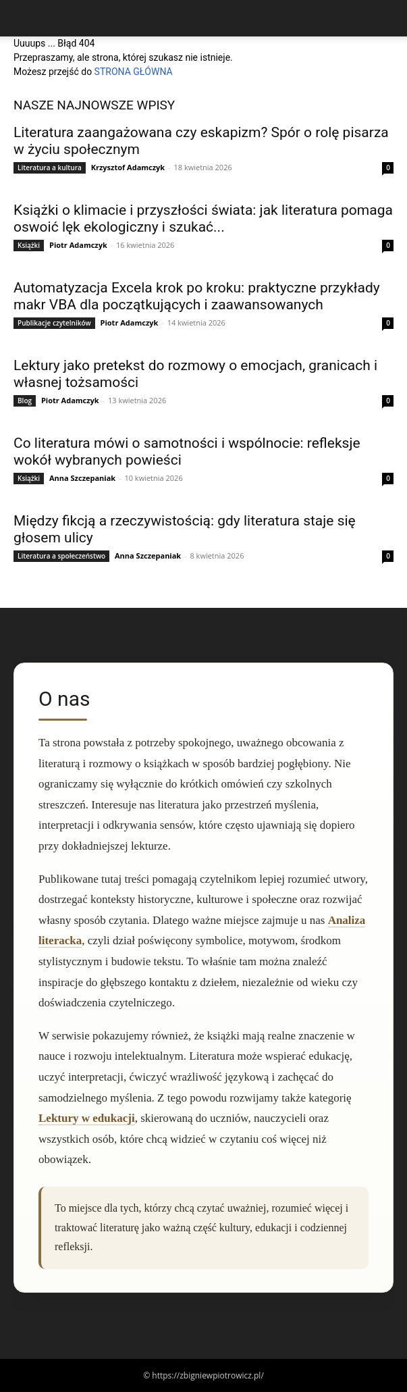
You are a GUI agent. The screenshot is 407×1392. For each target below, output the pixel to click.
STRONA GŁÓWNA (133, 71)
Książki (29, 245)
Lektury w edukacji (86, 1118)
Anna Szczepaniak (82, 478)
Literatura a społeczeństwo (61, 556)
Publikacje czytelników (54, 323)
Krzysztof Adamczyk (128, 167)
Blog (25, 400)
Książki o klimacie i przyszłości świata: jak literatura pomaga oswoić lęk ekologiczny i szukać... (203, 218)
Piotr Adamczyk (78, 245)
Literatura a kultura (50, 167)
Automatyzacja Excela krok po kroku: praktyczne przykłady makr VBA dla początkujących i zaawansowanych (196, 296)
